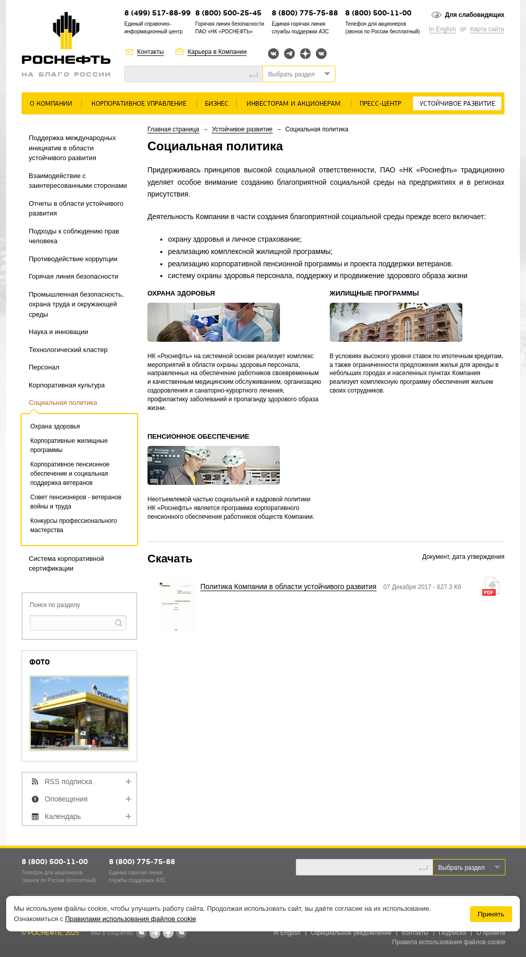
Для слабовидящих (474, 14)
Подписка (452, 932)
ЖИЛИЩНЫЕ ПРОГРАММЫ (374, 293)
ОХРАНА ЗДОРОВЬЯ (181, 293)
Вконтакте (273, 53)
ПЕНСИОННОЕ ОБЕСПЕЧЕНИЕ (198, 436)
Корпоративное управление (138, 104)
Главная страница (173, 129)
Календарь (63, 816)
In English (442, 29)
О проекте (490, 932)
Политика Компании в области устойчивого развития (288, 586)
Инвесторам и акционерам (294, 104)
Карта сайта (487, 29)
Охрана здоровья (55, 426)
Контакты (150, 51)
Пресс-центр (380, 104)
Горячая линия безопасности (73, 276)
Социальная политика (63, 402)
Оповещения (66, 799)
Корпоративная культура (67, 385)
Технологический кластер (68, 350)
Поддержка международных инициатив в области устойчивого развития (72, 148)
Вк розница (321, 54)
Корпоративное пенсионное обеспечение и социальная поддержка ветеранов (69, 473)
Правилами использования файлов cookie (130, 919)
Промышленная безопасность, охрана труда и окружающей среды (76, 304)
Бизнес (217, 104)
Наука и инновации (58, 332)
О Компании (51, 104)
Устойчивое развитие (457, 104)
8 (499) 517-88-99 (157, 13)
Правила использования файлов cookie (449, 942)
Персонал (44, 367)
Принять (491, 914)
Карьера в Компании (217, 51)
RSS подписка (68, 781)
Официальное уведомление (351, 932)
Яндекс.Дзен (305, 53)
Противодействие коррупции (73, 259)
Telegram (289, 53)
